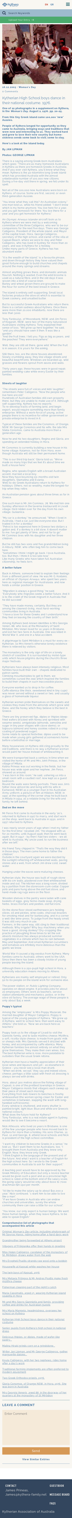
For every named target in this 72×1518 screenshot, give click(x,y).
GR (52, 5)
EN (46, 5)
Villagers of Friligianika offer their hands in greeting (33, 1246)
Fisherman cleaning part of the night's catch (29, 1287)
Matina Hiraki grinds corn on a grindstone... (28, 1345)
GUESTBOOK (57, 1486)
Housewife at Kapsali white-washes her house (30, 1266)
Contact (11, 1486)
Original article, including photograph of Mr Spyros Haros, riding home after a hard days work (36, 1233)
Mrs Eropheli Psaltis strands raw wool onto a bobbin (34, 1260)
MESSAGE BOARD (60, 1494)
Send (36, 1451)
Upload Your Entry (21, 20)
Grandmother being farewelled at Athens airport (32, 1240)
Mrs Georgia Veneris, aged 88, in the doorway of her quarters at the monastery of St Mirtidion (34, 1394)
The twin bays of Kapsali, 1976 (21, 1272)
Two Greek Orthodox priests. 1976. (23, 1378)
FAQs (53, 1503)
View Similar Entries (36, 1459)
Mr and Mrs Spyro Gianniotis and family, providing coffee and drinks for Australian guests (33, 1303)
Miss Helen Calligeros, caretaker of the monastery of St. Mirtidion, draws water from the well (35, 1254)
